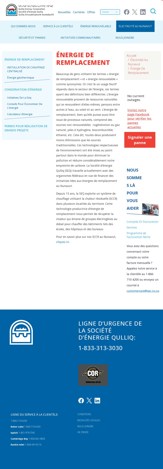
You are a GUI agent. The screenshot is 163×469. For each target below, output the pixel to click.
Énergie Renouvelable (95, 26)
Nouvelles (64, 12)
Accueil (131, 55)
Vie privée (83, 432)
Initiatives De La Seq (19, 97)
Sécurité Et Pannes (32, 37)
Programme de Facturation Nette (138, 235)
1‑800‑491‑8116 (33, 444)
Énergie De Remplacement (24, 59)
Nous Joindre (85, 426)
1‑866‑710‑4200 (19, 420)
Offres (91, 12)
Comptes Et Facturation (142, 222)
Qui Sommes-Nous (23, 26)
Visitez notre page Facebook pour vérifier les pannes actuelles (139, 118)
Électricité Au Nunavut (135, 26)
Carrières (79, 12)
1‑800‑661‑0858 (37, 438)
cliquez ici (62, 242)
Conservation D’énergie (23, 89)
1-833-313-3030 (100, 348)
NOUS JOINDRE (125, 37)
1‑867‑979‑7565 (27, 432)
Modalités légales (88, 420)
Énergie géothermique (20, 77)
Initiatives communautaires (80, 37)
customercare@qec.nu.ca (143, 291)
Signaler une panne (140, 139)
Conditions (84, 414)
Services (132, 227)
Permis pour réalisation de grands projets (25, 128)
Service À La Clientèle (58, 26)
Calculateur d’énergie (19, 114)
